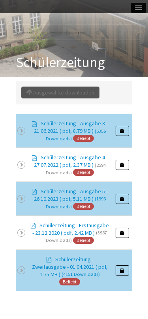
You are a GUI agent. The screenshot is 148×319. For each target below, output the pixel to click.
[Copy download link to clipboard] (122, 131)
